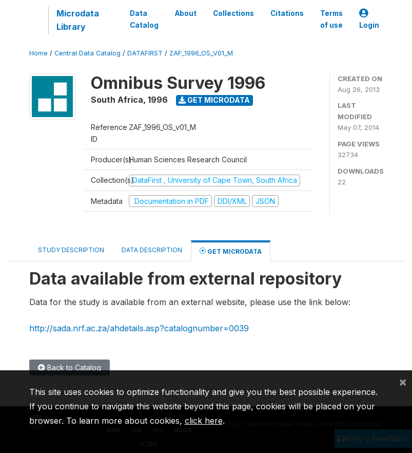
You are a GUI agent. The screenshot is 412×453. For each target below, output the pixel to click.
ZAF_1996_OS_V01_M (201, 53)
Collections (233, 13)
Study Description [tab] (71, 250)
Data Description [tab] (152, 250)
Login (369, 19)
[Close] (403, 381)
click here (204, 421)
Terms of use (331, 19)
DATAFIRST (145, 53)
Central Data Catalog (87, 53)
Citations (287, 13)
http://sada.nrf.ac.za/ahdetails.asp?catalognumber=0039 (139, 328)
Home (38, 53)
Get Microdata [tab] (231, 251)
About (186, 13)
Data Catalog (144, 19)
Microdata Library (77, 20)
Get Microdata (214, 100)
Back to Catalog (69, 367)
